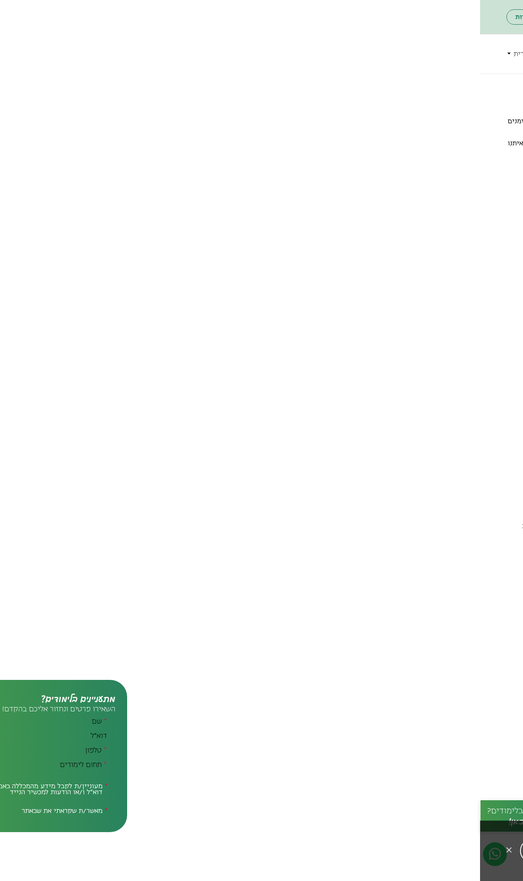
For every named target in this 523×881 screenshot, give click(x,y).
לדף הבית (483, 86)
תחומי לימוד (410, 44)
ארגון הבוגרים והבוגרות (67, 17)
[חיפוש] (74, 54)
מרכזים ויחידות (164, 44)
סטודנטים (250, 44)
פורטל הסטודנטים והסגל (158, 17)
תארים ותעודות (469, 44)
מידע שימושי (472, 63)
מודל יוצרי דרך (257, 143)
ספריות (216, 44)
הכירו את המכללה (348, 44)
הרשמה (293, 44)
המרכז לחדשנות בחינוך (308, 86)
